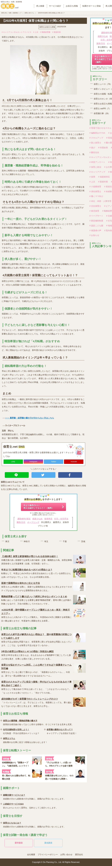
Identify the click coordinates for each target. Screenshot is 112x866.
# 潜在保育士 (95, 191)
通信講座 (48, 843)
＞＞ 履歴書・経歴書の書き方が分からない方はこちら (29, 418)
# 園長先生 (94, 152)
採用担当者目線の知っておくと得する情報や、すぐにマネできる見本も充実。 (38, 722)
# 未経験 (108, 191)
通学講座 (19, 843)
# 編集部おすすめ (97, 133)
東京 (7, 541)
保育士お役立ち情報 (47, 27)
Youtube (74, 462)
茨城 (83, 541)
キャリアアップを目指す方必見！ (62, 731)
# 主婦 (109, 216)
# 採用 (92, 177)
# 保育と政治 (95, 167)
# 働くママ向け (96, 196)
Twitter (53, 462)
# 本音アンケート (97, 162)
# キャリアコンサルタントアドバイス (16, 32)
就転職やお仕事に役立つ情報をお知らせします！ (25, 740)
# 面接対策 (56, 32)
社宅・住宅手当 (61, 519)
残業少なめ (37, 519)
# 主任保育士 (95, 206)
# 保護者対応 (104, 177)
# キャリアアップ (97, 172)
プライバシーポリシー (48, 854)
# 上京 (35, 32)
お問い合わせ (66, 854)
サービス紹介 (55, 6)
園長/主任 (21, 522)
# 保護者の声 (95, 230)
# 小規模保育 (95, 187)
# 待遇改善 (103, 148)
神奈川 (27, 541)
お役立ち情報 (72, 6)
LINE (13, 462)
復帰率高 (48, 519)
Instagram (33, 462)
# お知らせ (94, 235)
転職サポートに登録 (92, 6)
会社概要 (31, 854)
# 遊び (92, 148)
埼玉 (46, 541)
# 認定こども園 (96, 226)
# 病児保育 (94, 211)
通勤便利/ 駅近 (24, 519)
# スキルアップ (96, 138)
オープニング (33, 522)
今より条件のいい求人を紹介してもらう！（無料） (38, 506)
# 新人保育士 (95, 143)
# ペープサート (96, 216)
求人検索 (40, 6)
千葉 (65, 541)
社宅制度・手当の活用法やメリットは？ (21, 731)
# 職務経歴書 (45, 32)
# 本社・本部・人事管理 (100, 201)
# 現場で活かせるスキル (100, 128)
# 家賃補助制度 (96, 221)
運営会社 (79, 854)
